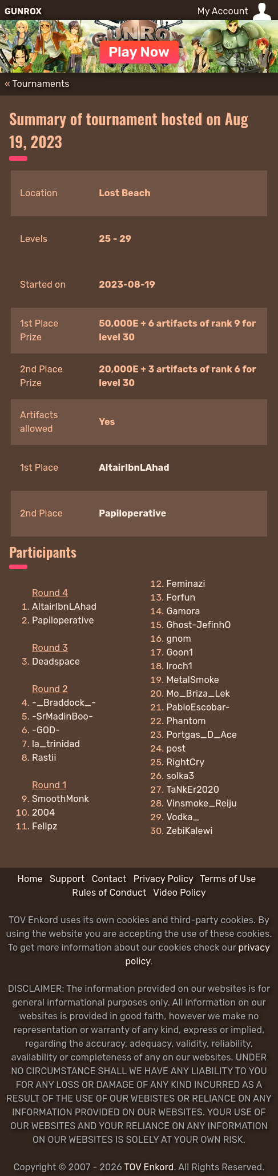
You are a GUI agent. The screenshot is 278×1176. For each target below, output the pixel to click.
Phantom (186, 721)
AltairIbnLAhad (134, 467)
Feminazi (186, 583)
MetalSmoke (193, 679)
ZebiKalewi (190, 830)
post (176, 748)
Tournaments (41, 83)
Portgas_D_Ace (202, 734)
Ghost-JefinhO (199, 624)
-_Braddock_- (64, 702)
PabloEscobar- (198, 707)
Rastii (44, 757)
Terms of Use (228, 878)
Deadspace (56, 661)
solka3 (181, 775)
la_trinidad (56, 743)
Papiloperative (132, 513)
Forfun (181, 597)
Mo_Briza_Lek (198, 693)
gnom (179, 638)
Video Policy (179, 892)
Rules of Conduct (109, 892)
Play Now (139, 52)
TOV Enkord (149, 1167)
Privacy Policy (164, 878)
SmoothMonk (60, 798)
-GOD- (46, 730)
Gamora (183, 611)
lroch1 (179, 666)
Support (67, 878)
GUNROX (23, 11)
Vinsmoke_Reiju (202, 803)
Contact (109, 878)
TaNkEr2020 (193, 789)
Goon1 (180, 652)
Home (29, 878)
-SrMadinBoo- (62, 716)
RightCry (186, 762)
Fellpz (44, 826)
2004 (43, 812)
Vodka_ (183, 817)
